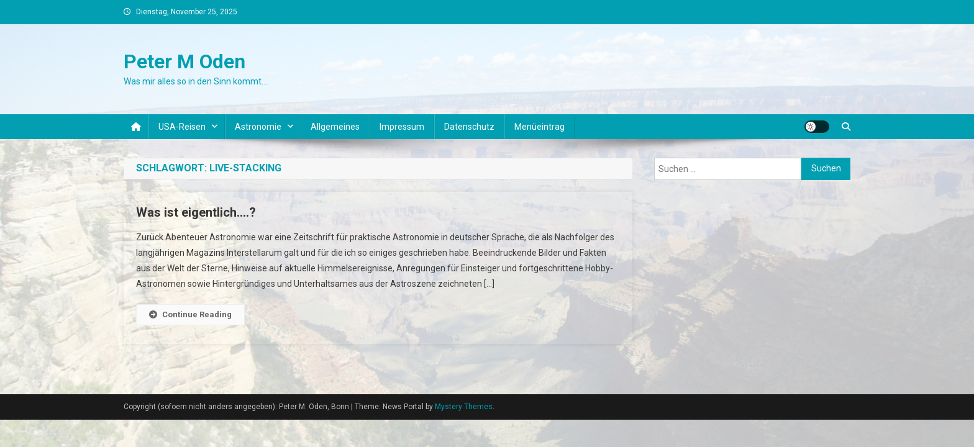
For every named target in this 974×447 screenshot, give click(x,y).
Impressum (402, 127)
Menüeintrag (539, 127)
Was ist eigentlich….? (196, 212)
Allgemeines (335, 127)
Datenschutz (469, 127)
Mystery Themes (464, 406)
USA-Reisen (182, 127)
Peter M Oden (184, 61)
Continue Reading (190, 314)
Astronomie (258, 127)
